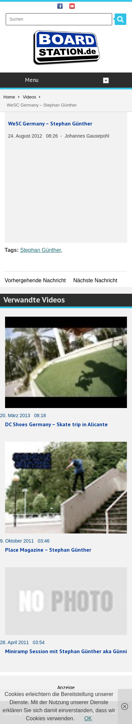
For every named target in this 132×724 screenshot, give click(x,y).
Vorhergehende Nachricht (35, 280)
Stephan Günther (40, 250)
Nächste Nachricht (95, 280)
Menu (67, 80)
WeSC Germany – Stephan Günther (50, 123)
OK (88, 718)
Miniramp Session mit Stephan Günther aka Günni (66, 651)
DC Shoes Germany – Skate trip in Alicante (56, 424)
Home (9, 96)
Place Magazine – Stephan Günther (48, 549)
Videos (29, 96)
